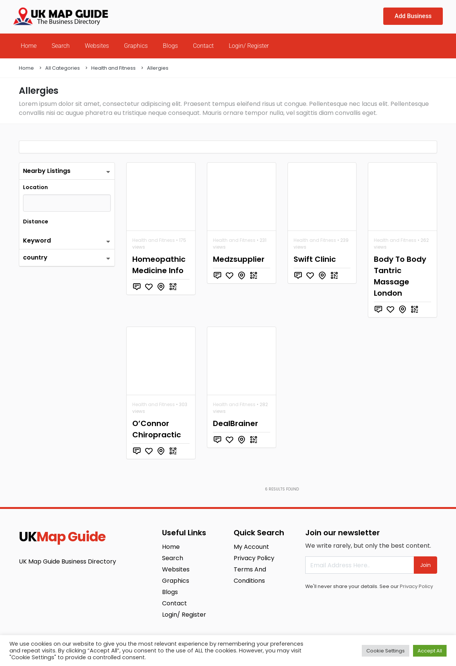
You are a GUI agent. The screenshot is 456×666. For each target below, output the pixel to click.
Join (425, 565)
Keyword (37, 240)
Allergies (157, 68)
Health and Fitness (113, 68)
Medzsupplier (239, 259)
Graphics (136, 45)
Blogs (170, 45)
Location (35, 187)
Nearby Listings (46, 170)
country (35, 257)
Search (61, 45)
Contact (203, 45)
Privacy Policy (416, 586)
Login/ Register (249, 45)
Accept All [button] (430, 650)
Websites (97, 45)
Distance (35, 221)
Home (29, 45)
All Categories (62, 68)
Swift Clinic (315, 259)
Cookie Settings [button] (385, 650)
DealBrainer (235, 423)
